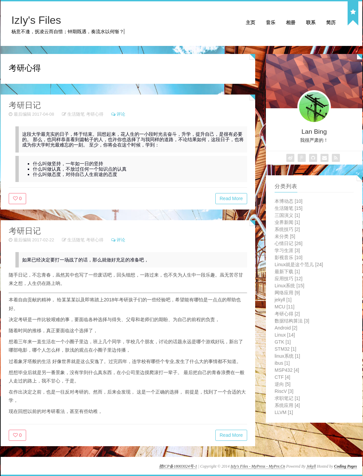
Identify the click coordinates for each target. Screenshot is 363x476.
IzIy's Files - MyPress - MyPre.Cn (258, 466)
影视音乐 (288, 257)
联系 (310, 22)
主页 (250, 22)
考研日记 (25, 105)
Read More (231, 198)
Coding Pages (345, 466)
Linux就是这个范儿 (299, 264)
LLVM (284, 412)
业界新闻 (287, 222)
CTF (282, 377)
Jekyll (311, 466)
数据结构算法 (292, 320)
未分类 (285, 236)
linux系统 (287, 356)
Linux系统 (289, 285)
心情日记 (288, 243)
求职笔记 (287, 398)
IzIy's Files (36, 20)
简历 (331, 22)
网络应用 (287, 292)
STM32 (285, 349)
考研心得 (94, 114)
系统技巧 (287, 229)
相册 (290, 22)
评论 (121, 114)
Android (286, 328)
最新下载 (287, 271)
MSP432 (287, 370)
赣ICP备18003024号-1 (178, 466)
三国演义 (287, 215)
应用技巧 (288, 278)
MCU (284, 306)
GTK (283, 342)
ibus (282, 363)
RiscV (284, 391)
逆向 (282, 384)
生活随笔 (76, 114)
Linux (285, 335)
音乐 (270, 22)
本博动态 (288, 201)
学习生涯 (287, 250)
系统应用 (287, 405)
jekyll (283, 299)
